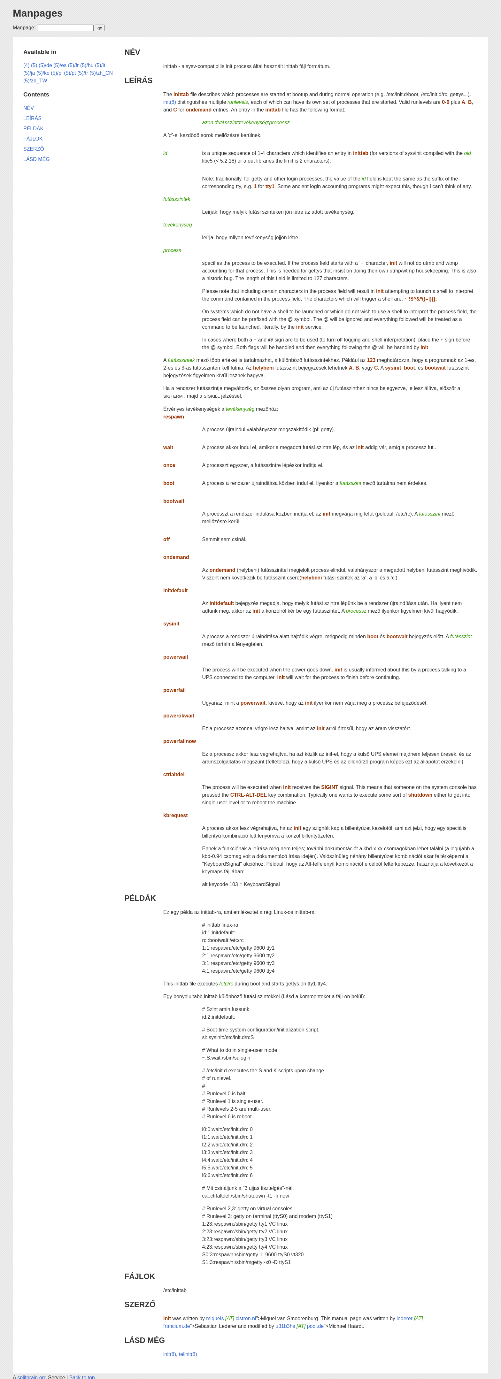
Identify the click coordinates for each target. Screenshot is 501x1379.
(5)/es (59, 65)
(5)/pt (70, 73)
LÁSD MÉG (144, 1340)
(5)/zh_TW (35, 80)
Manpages (38, 13)
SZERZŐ (139, 1304)
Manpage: (24, 27)
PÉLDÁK (140, 898)
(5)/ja (29, 73)
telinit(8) (188, 1354)
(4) (26, 65)
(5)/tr (82, 73)
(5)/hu (87, 65)
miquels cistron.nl (231, 1318)
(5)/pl (56, 73)
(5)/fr (73, 65)
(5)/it (100, 65)
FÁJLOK (139, 1276)
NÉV (132, 52)
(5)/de (45, 65)
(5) (34, 65)
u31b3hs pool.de (299, 1326)
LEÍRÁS (138, 80)
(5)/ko (43, 73)
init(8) (169, 102)
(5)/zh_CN (101, 73)
